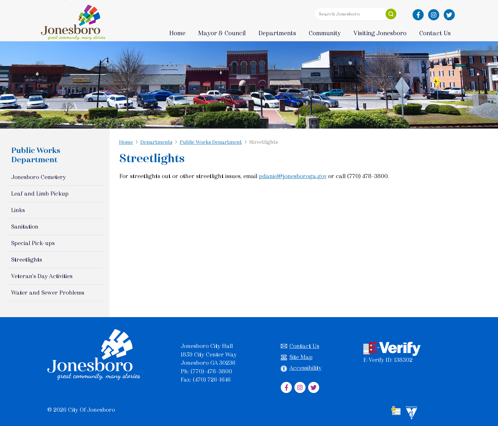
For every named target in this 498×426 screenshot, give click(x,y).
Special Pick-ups (33, 243)
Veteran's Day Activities (41, 276)
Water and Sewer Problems (47, 292)
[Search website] (354, 14)
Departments (156, 142)
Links (18, 210)
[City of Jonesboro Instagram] (433, 14)
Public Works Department (211, 142)
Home (177, 33)
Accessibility (301, 368)
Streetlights (26, 259)
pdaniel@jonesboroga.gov (292, 176)
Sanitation (24, 226)
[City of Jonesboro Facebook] (418, 14)
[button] (391, 14)
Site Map (297, 357)
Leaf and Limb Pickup (40, 193)
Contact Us (300, 346)
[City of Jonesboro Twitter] (449, 14)
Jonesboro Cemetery (38, 177)
